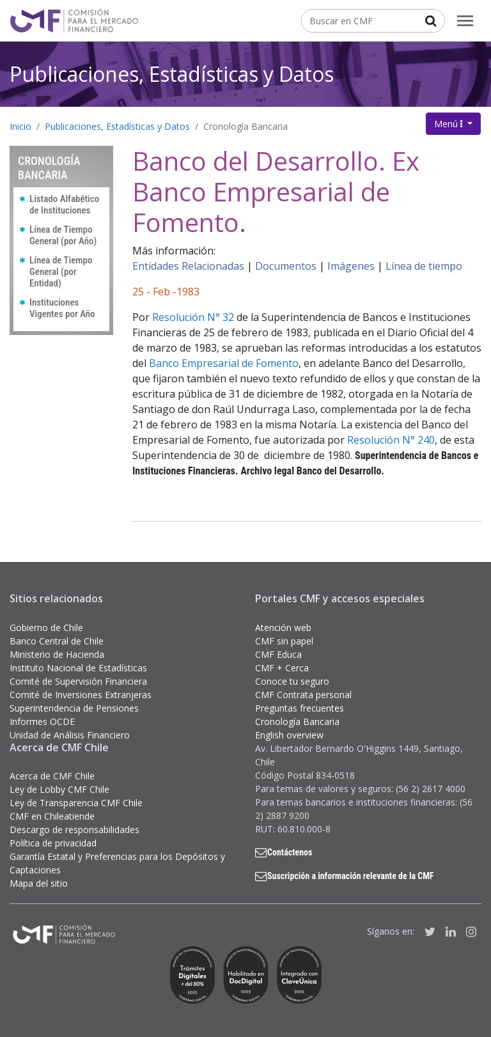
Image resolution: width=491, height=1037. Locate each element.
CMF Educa (278, 654)
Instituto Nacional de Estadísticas (78, 668)
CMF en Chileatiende (52, 816)
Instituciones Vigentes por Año (62, 308)
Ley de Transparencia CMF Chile (76, 803)
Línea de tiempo (424, 266)
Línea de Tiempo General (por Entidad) (60, 271)
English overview (289, 735)
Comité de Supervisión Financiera (78, 681)
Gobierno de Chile (46, 627)
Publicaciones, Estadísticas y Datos (172, 74)
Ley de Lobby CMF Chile (59, 789)
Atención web (283, 627)
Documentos (285, 266)
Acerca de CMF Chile (52, 776)
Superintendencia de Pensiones (74, 708)
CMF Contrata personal (303, 695)
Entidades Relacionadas (188, 266)
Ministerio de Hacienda (57, 654)
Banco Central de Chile (57, 641)
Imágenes (351, 266)
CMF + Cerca (282, 668)
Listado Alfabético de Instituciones (64, 204)
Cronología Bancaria (245, 126)
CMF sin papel (284, 641)
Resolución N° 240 (391, 440)
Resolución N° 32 (193, 317)
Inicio (20, 126)
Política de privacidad (53, 843)
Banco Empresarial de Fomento (224, 363)
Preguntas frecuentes (299, 708)
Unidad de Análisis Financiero (70, 735)
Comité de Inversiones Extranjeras (81, 695)
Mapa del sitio (39, 883)
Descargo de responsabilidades (74, 829)
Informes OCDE (42, 721)
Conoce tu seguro (292, 681)
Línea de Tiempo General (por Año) (63, 235)
